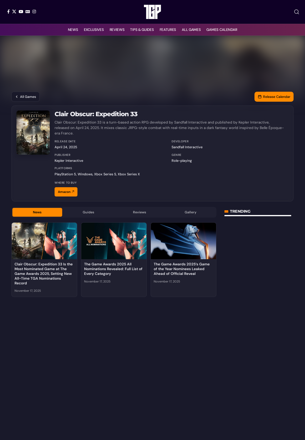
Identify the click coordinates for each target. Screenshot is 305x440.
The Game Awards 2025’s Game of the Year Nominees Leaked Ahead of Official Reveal (182, 270)
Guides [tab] (88, 212)
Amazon (66, 192)
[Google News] (27, 12)
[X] (14, 12)
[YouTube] (20, 12)
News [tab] (37, 212)
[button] (296, 12)
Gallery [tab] (190, 212)
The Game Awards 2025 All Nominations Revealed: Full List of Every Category (113, 270)
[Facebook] (8, 12)
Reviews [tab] (139, 212)
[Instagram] (34, 12)
